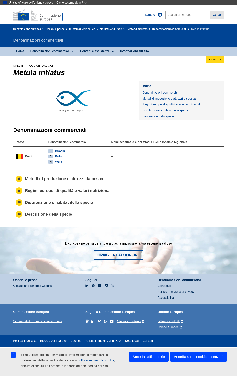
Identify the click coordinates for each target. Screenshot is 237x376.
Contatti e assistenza (94, 51)
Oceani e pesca (55, 29)
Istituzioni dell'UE (169, 321)
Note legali (132, 340)
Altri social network (129, 321)
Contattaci (164, 285)
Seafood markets (137, 29)
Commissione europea (27, 29)
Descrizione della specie (158, 116)
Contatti (148, 340)
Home (20, 51)
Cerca (217, 14)
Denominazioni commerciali (169, 29)
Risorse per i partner (53, 340)
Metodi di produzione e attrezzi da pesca (169, 98)
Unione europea (168, 327)
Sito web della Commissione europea (37, 321)
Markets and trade (111, 29)
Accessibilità (166, 297)
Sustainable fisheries (82, 29)
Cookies (76, 340)
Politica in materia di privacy (176, 291)
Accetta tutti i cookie (149, 357)
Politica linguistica (24, 340)
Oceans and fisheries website (32, 285)
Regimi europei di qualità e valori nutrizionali (171, 104)
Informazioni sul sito (134, 51)
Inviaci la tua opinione (118, 255)
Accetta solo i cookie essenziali (198, 357)
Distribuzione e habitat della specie (165, 110)
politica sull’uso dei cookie (96, 360)
